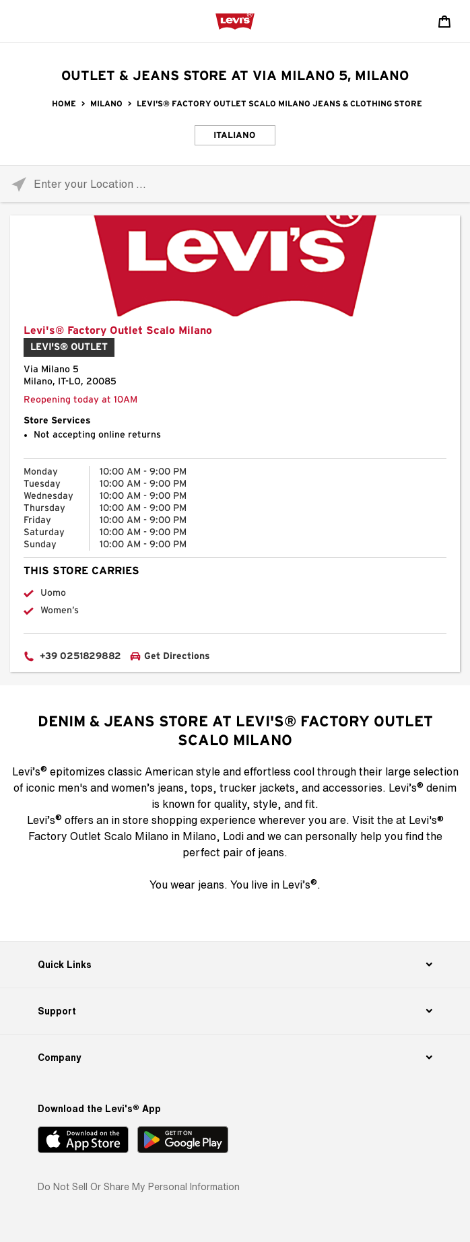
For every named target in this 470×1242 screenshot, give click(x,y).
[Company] (235, 1057)
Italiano (234, 135)
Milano (106, 104)
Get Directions (177, 656)
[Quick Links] (235, 965)
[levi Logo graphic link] (235, 21)
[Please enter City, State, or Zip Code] (235, 183)
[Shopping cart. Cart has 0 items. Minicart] (444, 21)
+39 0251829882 (80, 656)
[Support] (235, 1011)
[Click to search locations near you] (18, 184)
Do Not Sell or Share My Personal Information (139, 1186)
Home (64, 104)
